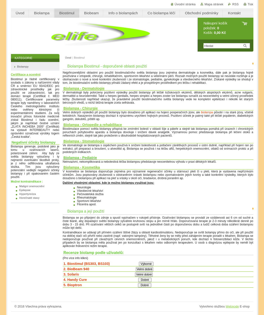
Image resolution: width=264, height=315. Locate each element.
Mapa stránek (214, 4)
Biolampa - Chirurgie (81, 108)
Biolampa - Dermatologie (84, 88)
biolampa (207, 112)
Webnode (232, 306)
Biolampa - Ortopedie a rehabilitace (93, 125)
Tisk (250, 4)
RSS (235, 4)
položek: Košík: (215, 28)
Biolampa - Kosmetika (82, 167)
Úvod (68, 57)
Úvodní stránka (185, 4)
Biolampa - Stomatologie (84, 141)
